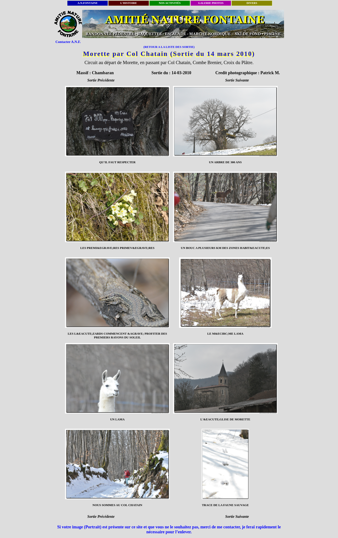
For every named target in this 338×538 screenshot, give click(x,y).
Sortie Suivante (237, 80)
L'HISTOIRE (128, 3)
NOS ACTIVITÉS (170, 3)
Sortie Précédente (101, 80)
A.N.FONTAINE (87, 3)
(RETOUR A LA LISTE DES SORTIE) (169, 47)
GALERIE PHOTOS (210, 3)
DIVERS (251, 3)
